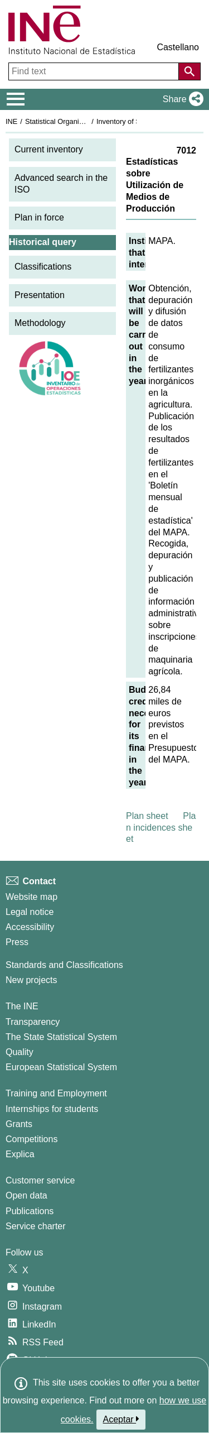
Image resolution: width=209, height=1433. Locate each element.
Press (17, 942)
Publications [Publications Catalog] (30, 1211)
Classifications (42, 266)
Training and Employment (56, 1093)
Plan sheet (147, 816)
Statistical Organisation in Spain (75, 121)
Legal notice (30, 912)
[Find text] (94, 71)
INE (11, 121)
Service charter (36, 1226)
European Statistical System (61, 1067)
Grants (19, 1124)
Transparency (33, 1022)
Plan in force (39, 217)
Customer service (40, 1180)
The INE (22, 1006)
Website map (31, 897)
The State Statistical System (61, 1037)
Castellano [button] (178, 47)
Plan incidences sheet (161, 827)
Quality (19, 1052)
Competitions (31, 1139)
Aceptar (121, 1419)
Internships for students (52, 1109)
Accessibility (30, 927)
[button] (180, 99)
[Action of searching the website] (189, 71)
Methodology (40, 323)
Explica (20, 1154)
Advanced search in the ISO (61, 183)
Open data (26, 1195)
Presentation (39, 295)
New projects (31, 980)
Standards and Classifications (64, 965)
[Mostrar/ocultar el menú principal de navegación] (16, 99)
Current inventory (48, 149)
